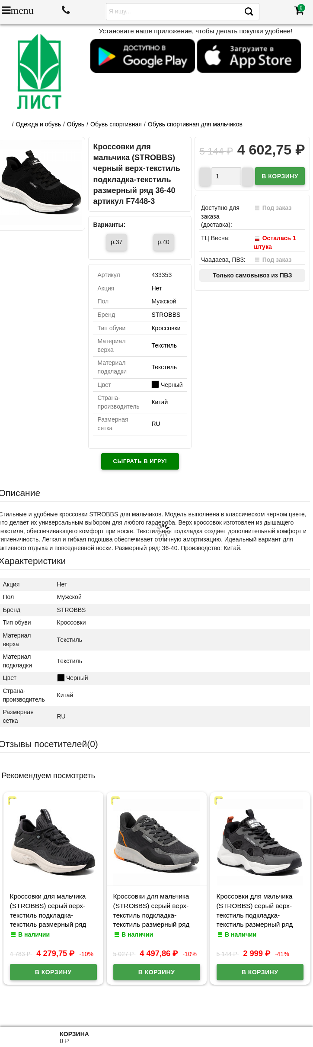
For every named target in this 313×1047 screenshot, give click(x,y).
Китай (159, 402)
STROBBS (165, 314)
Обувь (75, 124)
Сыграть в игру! (140, 461)
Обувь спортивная (116, 124)
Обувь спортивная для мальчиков (195, 124)
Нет (156, 288)
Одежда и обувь (38, 124)
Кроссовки (165, 328)
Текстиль (164, 345)
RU (155, 423)
